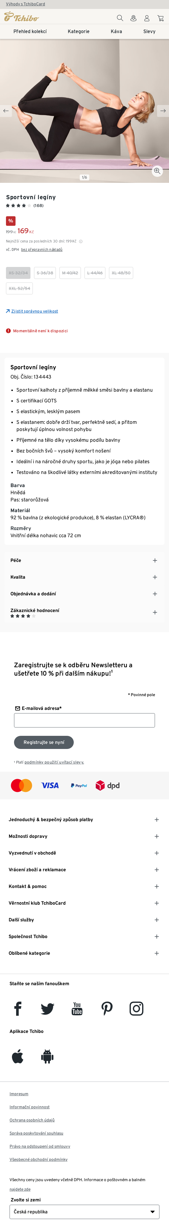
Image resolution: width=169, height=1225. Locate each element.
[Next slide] (163, 111)
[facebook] (18, 1012)
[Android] (47, 1059)
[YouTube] (77, 1012)
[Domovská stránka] (30, 16)
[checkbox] (18, 273)
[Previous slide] (6, 111)
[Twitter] (47, 1012)
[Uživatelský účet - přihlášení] (146, 20)
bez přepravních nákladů (41, 249)
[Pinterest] (107, 1012)
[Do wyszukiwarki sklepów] (133, 20)
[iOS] (18, 1059)
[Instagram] (136, 1012)
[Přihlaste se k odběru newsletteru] (44, 742)
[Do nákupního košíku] (161, 19)
